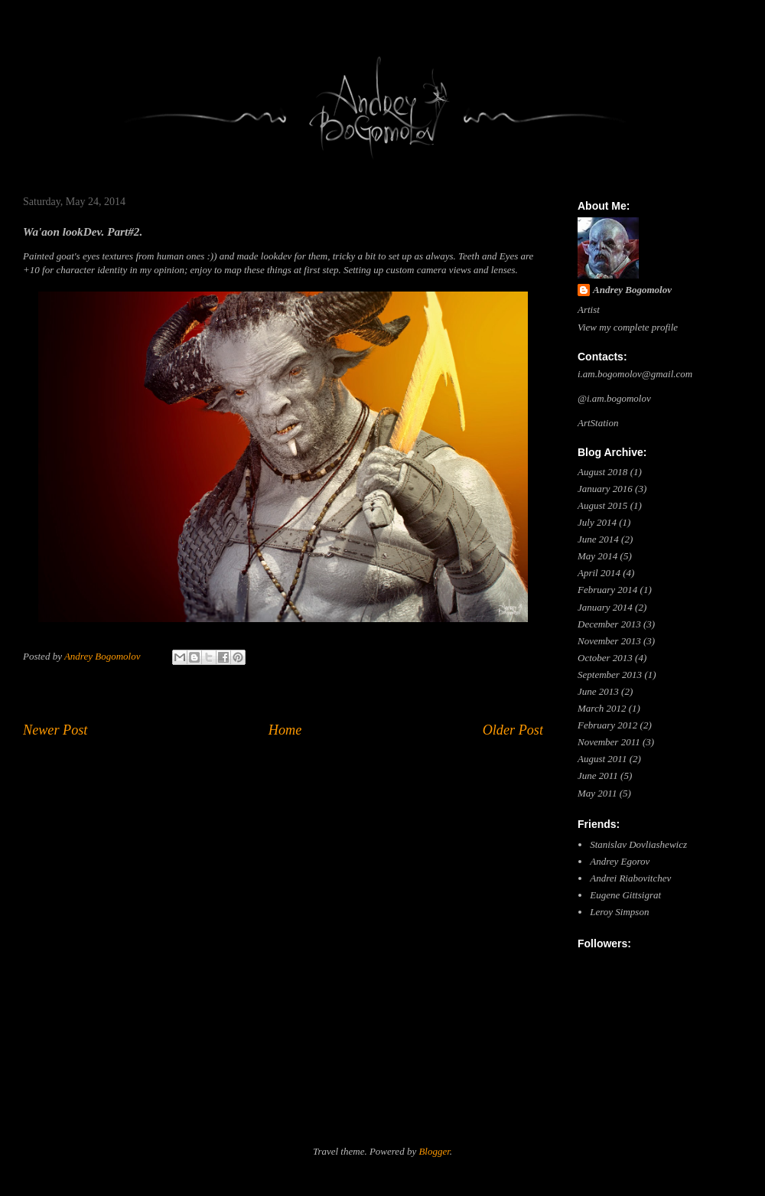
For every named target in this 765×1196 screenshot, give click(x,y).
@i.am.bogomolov (614, 398)
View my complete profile (628, 327)
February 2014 (607, 589)
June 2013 (598, 691)
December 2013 (609, 624)
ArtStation (598, 423)
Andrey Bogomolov (632, 289)
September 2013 (610, 674)
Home (285, 730)
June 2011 (598, 775)
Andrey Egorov (619, 861)
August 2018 (602, 471)
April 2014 (599, 572)
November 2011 (609, 742)
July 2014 (597, 522)
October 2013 (605, 657)
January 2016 (605, 488)
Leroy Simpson (619, 911)
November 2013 (609, 641)
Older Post (513, 730)
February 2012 (607, 725)
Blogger (433, 1151)
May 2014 (597, 556)
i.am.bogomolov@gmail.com (635, 374)
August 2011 (602, 758)
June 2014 (598, 539)
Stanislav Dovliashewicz (638, 844)
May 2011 (597, 793)
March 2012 (602, 708)
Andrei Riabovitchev (630, 878)
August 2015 (602, 505)
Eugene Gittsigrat (625, 895)
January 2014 (605, 607)
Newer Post (55, 730)
